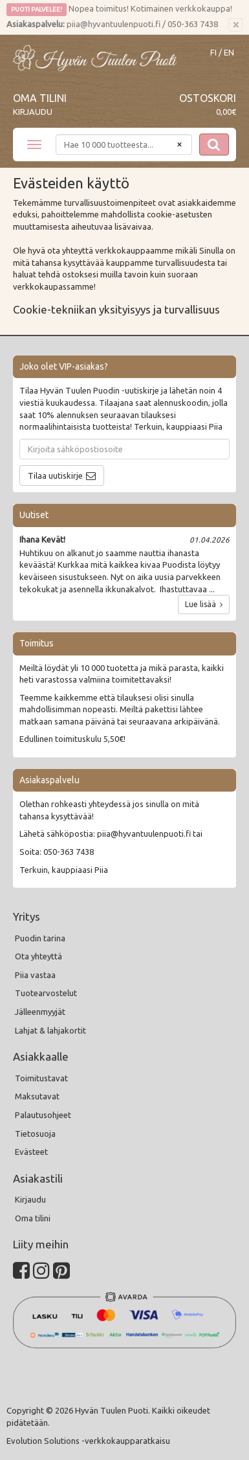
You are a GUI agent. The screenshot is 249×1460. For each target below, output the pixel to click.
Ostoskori (207, 98)
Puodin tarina (40, 938)
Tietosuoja (35, 1133)
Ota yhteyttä (38, 956)
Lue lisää (203, 604)
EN (229, 52)
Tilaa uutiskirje (55, 475)
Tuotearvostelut (46, 992)
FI (213, 52)
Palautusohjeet (43, 1114)
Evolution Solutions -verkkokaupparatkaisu (88, 1440)
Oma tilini (40, 98)
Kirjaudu (32, 111)
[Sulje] (236, 25)
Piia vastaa (35, 974)
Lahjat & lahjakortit (50, 1030)
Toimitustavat (41, 1078)
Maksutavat (37, 1096)
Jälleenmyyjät (40, 1011)
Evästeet (31, 1151)
